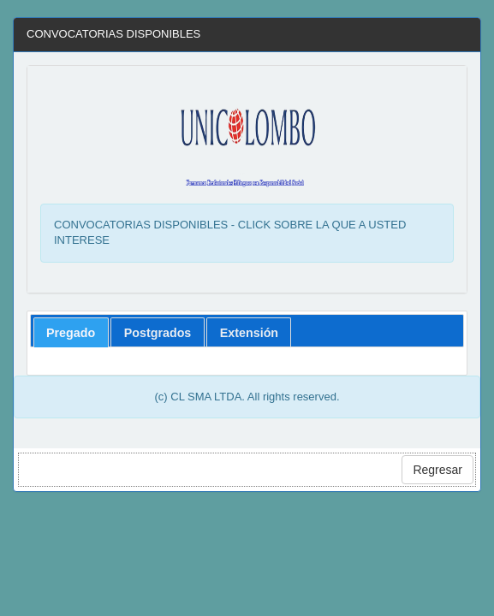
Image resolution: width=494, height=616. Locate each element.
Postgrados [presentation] (158, 333)
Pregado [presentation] (70, 333)
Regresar (437, 470)
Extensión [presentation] (249, 333)
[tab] (71, 332)
